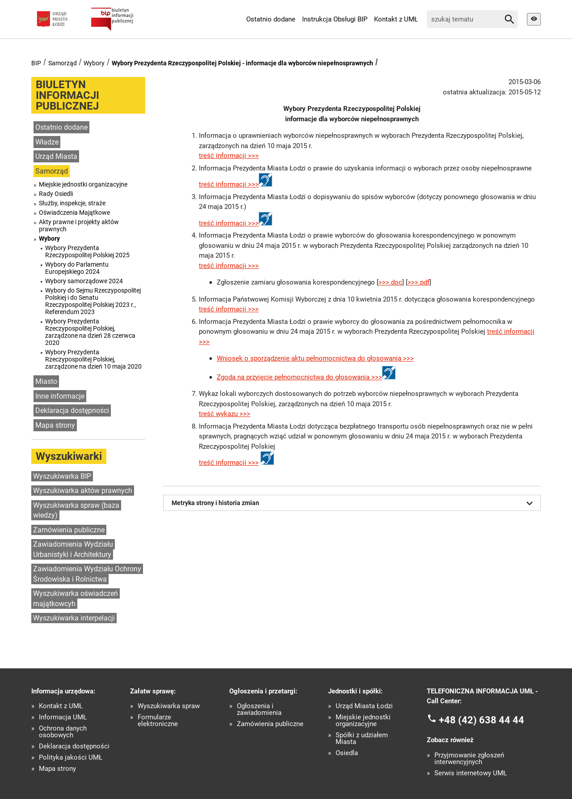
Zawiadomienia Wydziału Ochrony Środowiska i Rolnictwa (87, 574)
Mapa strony (55, 425)
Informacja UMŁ (63, 717)
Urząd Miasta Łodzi (364, 706)
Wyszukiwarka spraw (169, 706)
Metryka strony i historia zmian (354, 503)
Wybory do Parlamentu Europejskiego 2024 (77, 268)
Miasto (46, 381)
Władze (47, 142)
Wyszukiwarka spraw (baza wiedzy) (76, 510)
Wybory (94, 63)
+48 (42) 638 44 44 (481, 719)
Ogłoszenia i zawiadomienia (259, 709)
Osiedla (347, 753)
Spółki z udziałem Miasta (362, 738)
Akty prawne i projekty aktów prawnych (79, 225)
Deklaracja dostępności (72, 410)
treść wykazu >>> (224, 414)
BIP (36, 63)
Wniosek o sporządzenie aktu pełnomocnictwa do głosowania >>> (315, 358)
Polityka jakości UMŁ (70, 757)
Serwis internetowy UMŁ (470, 773)
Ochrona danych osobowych (63, 732)
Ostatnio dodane (270, 19)
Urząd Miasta (56, 156)
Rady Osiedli (56, 193)
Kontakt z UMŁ (396, 19)
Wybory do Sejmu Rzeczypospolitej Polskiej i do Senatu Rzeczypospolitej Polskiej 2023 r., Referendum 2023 (93, 301)
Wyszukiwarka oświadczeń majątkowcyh (75, 598)
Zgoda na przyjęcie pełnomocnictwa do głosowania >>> (299, 377)
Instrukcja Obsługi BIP (334, 19)
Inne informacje (59, 396)
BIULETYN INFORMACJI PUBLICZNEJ (67, 95)
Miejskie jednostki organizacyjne (83, 184)
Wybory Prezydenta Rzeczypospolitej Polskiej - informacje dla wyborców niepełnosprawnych (242, 63)
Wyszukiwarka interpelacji (74, 618)
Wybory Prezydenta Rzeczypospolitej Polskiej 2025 (87, 251)
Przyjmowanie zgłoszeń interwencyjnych (469, 758)
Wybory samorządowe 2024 (84, 281)
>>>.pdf (418, 282)
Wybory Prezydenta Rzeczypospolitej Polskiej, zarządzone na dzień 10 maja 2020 (93, 359)
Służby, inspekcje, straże (72, 203)
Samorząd (62, 63)
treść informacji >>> (229, 156)
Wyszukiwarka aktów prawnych (82, 490)
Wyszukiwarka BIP (62, 476)
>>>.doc (390, 282)
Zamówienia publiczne (69, 530)
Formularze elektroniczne (158, 720)
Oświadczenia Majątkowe (74, 212)
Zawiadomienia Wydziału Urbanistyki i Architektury (73, 549)
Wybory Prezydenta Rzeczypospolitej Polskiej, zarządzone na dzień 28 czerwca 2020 (90, 332)
